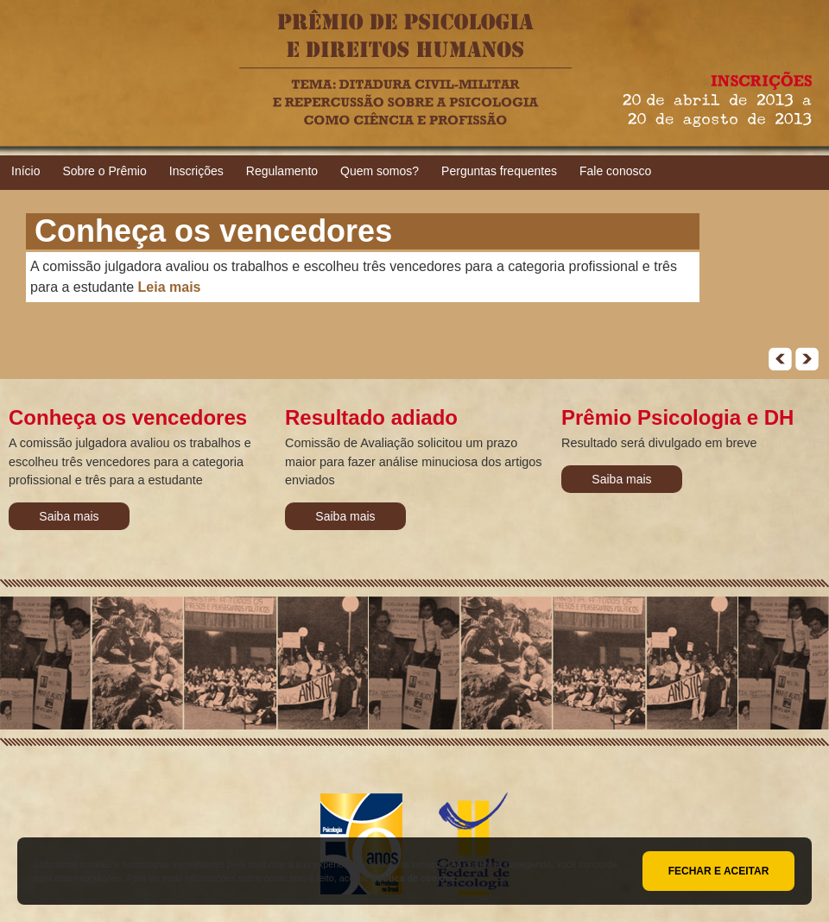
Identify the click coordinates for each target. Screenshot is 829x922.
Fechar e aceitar (718, 871)
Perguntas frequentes (499, 171)
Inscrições (196, 171)
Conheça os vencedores (213, 231)
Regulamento (282, 171)
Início (25, 171)
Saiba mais (68, 516)
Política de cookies (413, 878)
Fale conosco (615, 171)
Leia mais (169, 287)
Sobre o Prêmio (104, 171)
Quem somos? (379, 171)
